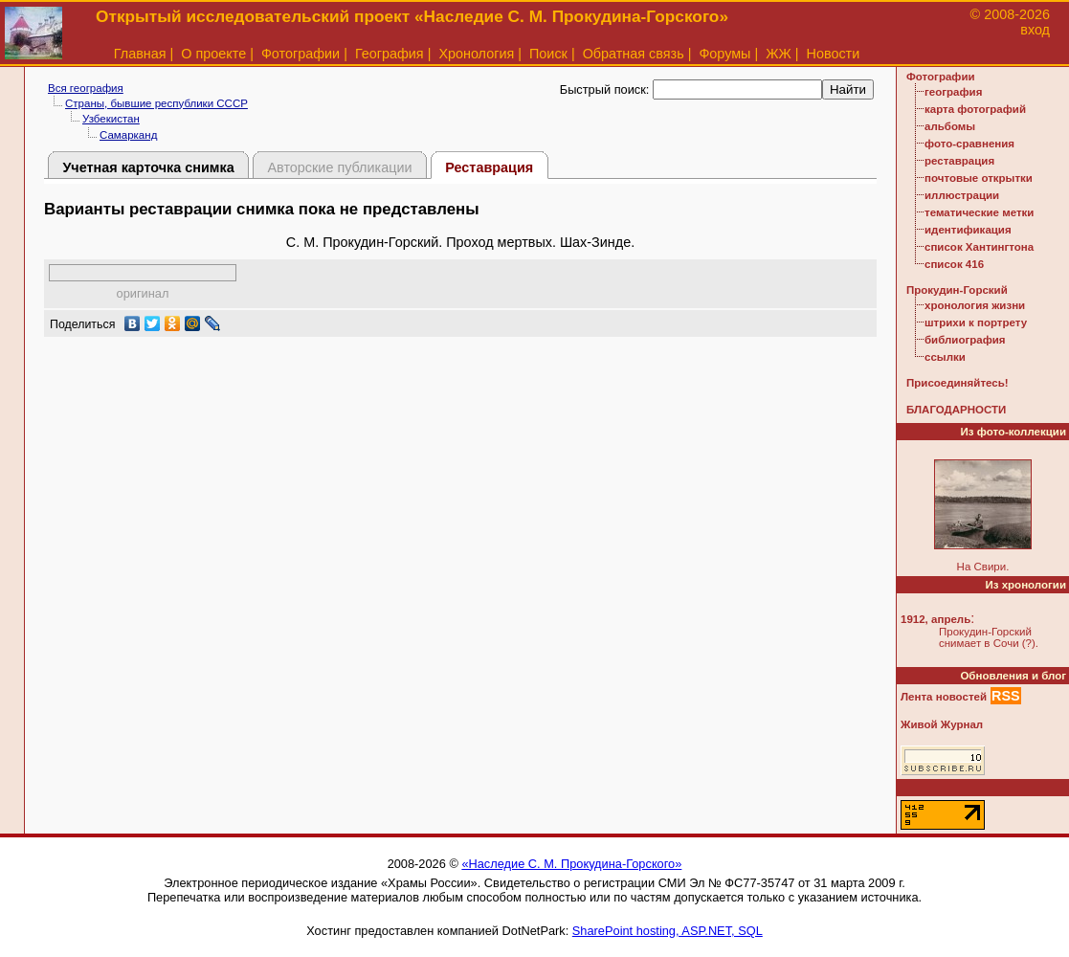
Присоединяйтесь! (957, 383)
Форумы (724, 53)
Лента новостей (944, 696)
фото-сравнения (969, 143)
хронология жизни (974, 305)
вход (1035, 29)
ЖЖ (778, 53)
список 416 (954, 264)
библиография (965, 339)
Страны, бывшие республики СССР (156, 103)
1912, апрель (935, 619)
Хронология (476, 53)
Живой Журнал (942, 724)
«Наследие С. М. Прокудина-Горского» (571, 864)
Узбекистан (111, 118)
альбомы (949, 126)
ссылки (945, 357)
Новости (833, 53)
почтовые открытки (978, 178)
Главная (140, 53)
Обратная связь (633, 53)
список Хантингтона (979, 247)
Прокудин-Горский (957, 290)
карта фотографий (975, 109)
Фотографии (300, 53)
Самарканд (128, 135)
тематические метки (979, 212)
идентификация (968, 229)
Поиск (548, 53)
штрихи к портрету (975, 322)
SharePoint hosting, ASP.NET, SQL (667, 931)
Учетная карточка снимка (148, 167)
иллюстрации (961, 195)
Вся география (85, 88)
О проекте (213, 53)
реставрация (959, 161)
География (389, 53)
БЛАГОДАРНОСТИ (956, 409)
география (953, 92)
